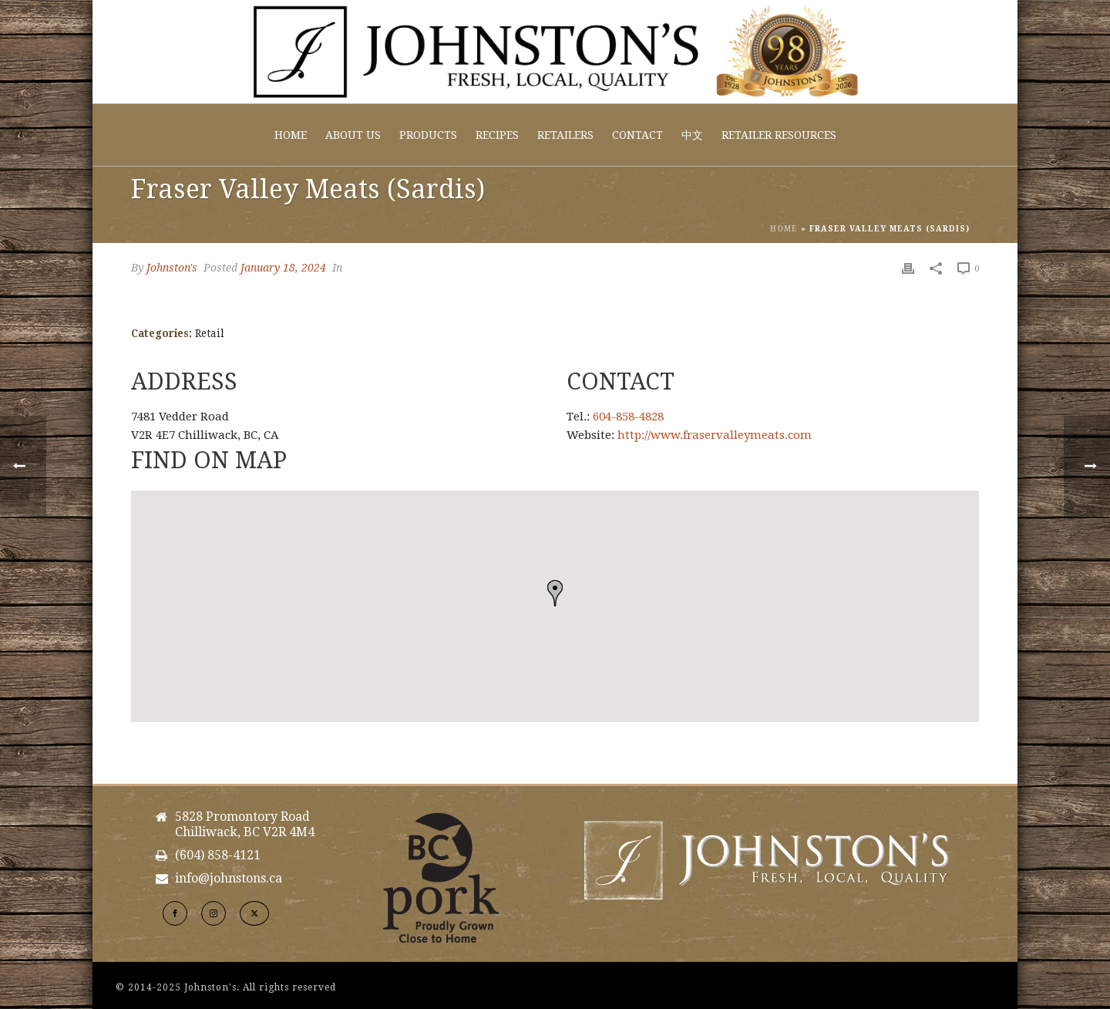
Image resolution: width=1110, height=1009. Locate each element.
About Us (353, 135)
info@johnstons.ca (228, 879)
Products (428, 135)
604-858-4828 (628, 417)
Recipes (497, 135)
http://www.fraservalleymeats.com (714, 435)
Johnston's (171, 268)
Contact (637, 135)
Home (290, 135)
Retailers (565, 135)
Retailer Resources (779, 135)
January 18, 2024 (283, 268)
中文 (692, 135)
